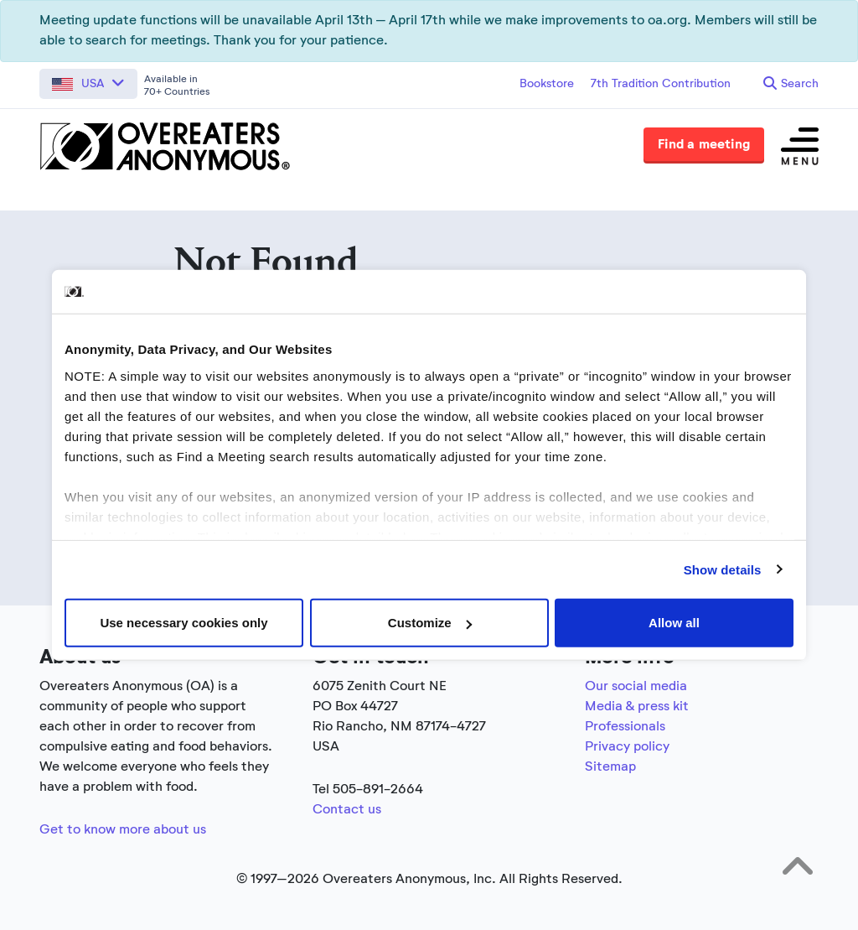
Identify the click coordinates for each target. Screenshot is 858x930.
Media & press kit (637, 707)
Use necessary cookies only (183, 623)
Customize (430, 623)
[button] (88, 84)
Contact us (347, 810)
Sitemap (610, 767)
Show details (723, 569)
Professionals (625, 727)
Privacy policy (627, 747)
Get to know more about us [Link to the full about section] (122, 830)
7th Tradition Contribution (661, 84)
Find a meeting (704, 145)
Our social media (636, 687)
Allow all (674, 623)
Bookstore (546, 84)
